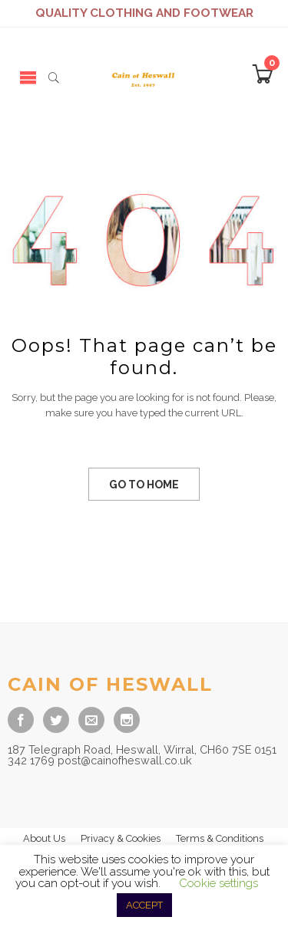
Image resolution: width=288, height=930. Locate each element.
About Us (44, 838)
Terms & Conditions (219, 838)
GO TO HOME (144, 484)
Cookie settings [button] (218, 883)
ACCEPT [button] (144, 905)
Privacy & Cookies (121, 838)
